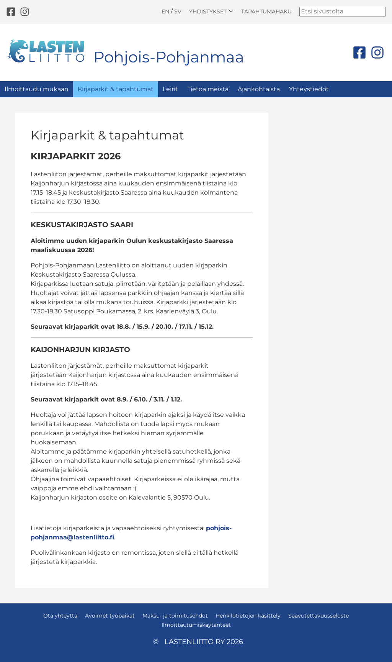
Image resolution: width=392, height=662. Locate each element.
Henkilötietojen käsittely (248, 616)
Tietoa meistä (208, 89)
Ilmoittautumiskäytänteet (196, 625)
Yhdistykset (211, 11)
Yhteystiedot (309, 89)
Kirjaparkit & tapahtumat (116, 89)
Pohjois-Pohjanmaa (168, 57)
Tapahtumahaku (266, 11)
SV (177, 11)
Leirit (170, 89)
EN (165, 11)
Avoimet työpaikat (110, 616)
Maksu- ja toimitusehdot (175, 616)
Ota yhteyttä (60, 616)
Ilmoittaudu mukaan (37, 89)
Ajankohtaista (259, 89)
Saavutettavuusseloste (318, 616)
